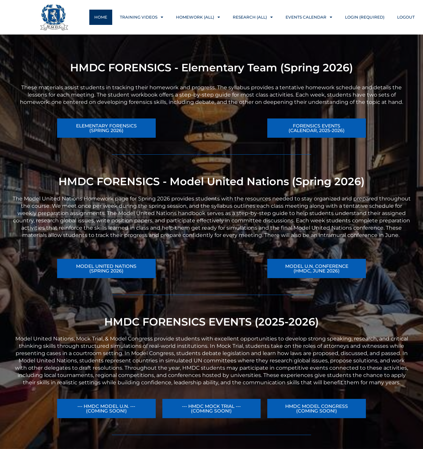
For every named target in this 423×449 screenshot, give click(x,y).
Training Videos (141, 17)
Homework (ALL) (198, 17)
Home (100, 17)
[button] (316, 268)
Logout (406, 17)
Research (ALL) (253, 17)
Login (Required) (364, 17)
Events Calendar (309, 17)
